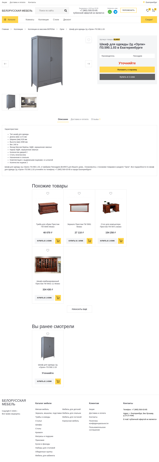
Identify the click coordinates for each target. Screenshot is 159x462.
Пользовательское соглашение (97, 428)
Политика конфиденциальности (98, 422)
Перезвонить (128, 10)
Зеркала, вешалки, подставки (48, 413)
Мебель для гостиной (71, 417)
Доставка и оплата (17, 2)
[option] (47, 63)
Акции (4, 2)
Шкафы (38, 425)
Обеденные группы (43, 452)
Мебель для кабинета (45, 455)
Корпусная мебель (70, 421)
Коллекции (43, 20)
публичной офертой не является (88, 13)
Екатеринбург (151, 2)
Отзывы (95, 119)
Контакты (32, 2)
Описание (63, 119)
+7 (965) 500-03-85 (88, 10)
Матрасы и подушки (44, 436)
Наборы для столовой (45, 448)
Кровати (39, 432)
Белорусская (17, 10)
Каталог (11, 20)
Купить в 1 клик (127, 77)
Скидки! (149, 20)
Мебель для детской (71, 409)
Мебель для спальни (71, 413)
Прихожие (39, 440)
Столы (38, 428)
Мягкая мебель (42, 409)
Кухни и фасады (42, 444)
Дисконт (67, 20)
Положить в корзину (127, 70)
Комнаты (30, 20)
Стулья (38, 421)
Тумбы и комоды (42, 417)
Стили (56, 20)
